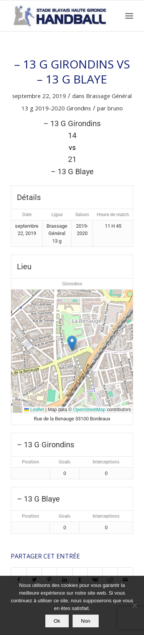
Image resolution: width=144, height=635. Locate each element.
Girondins (78, 108)
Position (30, 462)
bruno (115, 108)
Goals (64, 462)
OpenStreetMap (89, 409)
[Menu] (129, 16)
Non (85, 621)
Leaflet (34, 409)
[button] (72, 343)
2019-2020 (50, 108)
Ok (57, 621)
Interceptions (106, 462)
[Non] (134, 605)
